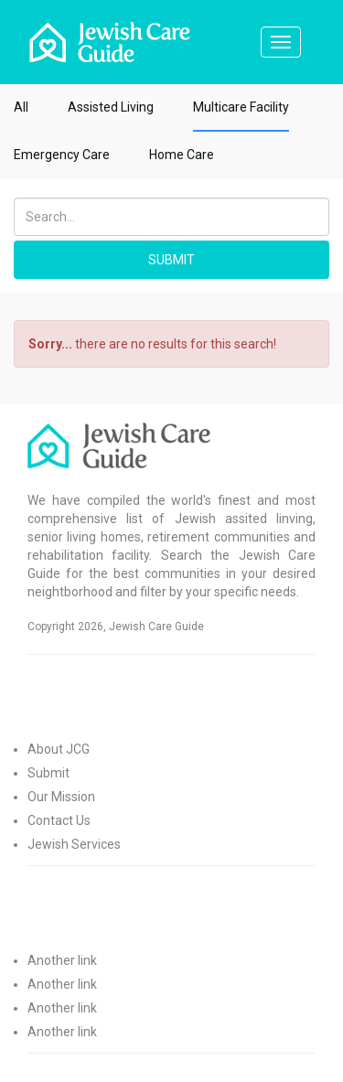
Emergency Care (62, 154)
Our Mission (61, 796)
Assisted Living (111, 107)
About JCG (58, 749)
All (21, 107)
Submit (48, 773)
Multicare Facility (241, 107)
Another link (62, 960)
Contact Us (59, 820)
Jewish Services (74, 844)
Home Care (181, 154)
